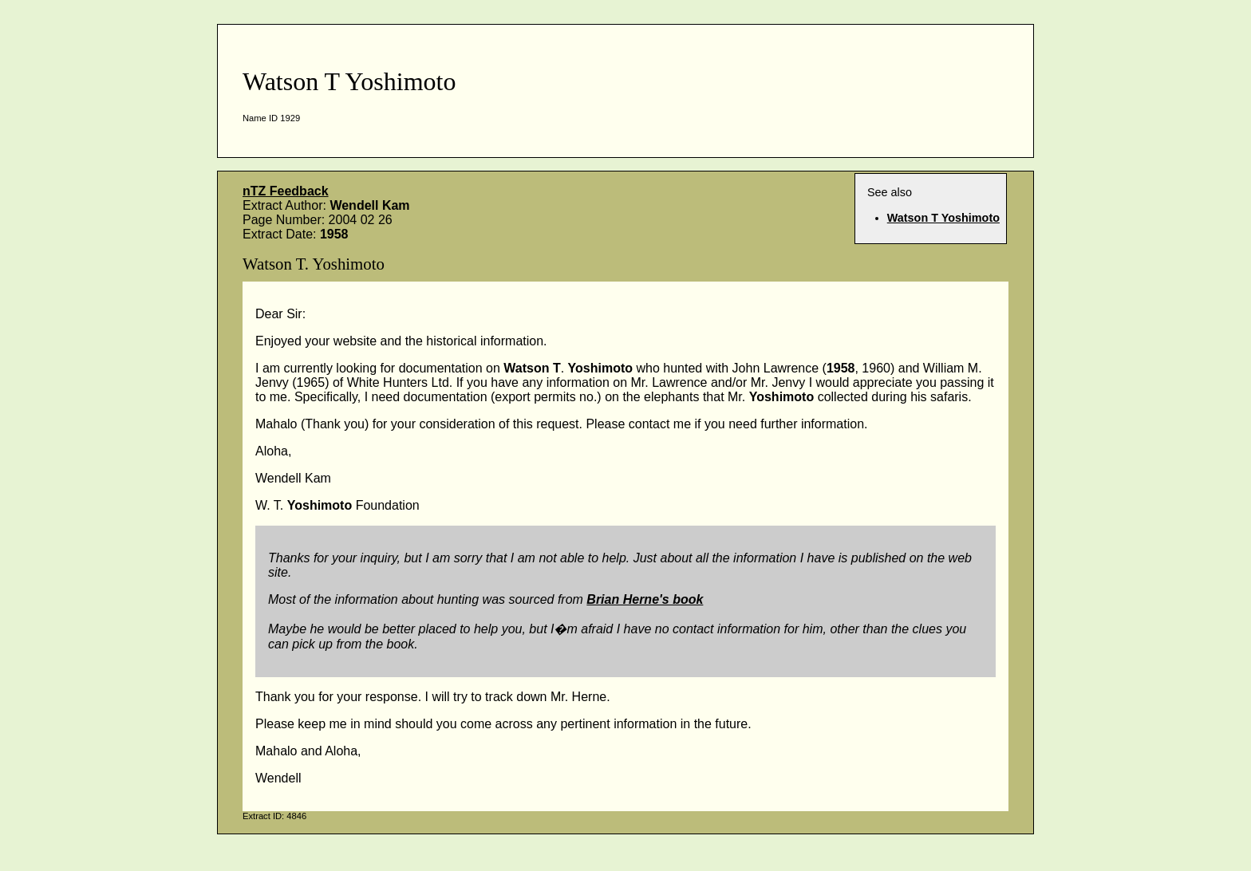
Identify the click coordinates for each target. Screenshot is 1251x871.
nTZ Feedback (286, 191)
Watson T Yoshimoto (943, 217)
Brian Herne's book (644, 599)
